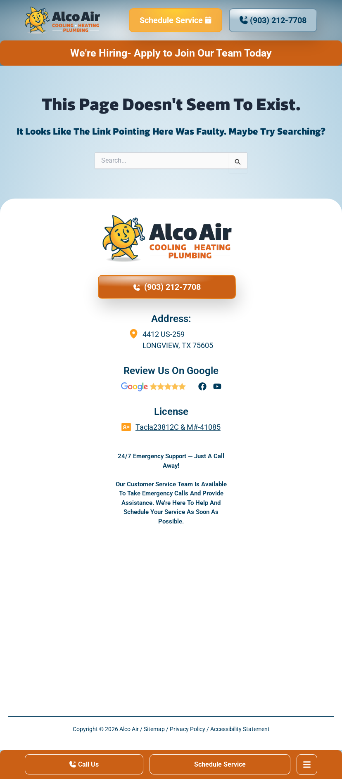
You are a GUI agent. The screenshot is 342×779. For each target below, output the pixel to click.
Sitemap (154, 729)
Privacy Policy (187, 729)
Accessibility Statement (240, 729)
